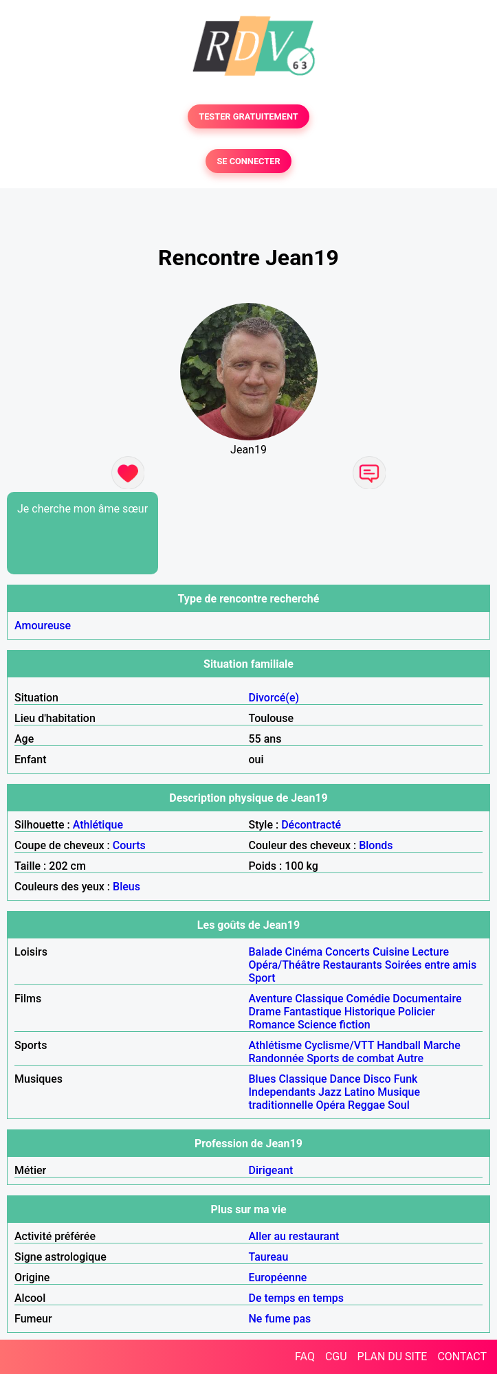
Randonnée (277, 1058)
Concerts (347, 951)
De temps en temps (296, 1298)
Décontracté (311, 824)
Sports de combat (350, 1058)
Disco (376, 1078)
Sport (262, 977)
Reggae (366, 1105)
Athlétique (98, 824)
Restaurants (352, 964)
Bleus (126, 886)
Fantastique (312, 1011)
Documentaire (427, 998)
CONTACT (462, 1356)
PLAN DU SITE (392, 1356)
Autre (410, 1058)
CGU (336, 1356)
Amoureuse (42, 625)
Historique (369, 1011)
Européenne (278, 1277)
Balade (266, 951)
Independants (282, 1092)
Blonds (376, 845)
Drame (265, 1011)
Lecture (430, 951)
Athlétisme (275, 1045)
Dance (345, 1078)
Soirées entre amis (430, 964)
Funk (406, 1078)
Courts (129, 845)
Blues (262, 1078)
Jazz (330, 1092)
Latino (359, 1092)
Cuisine (391, 951)
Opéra (331, 1105)
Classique (319, 998)
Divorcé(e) (274, 697)
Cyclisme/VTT (339, 1045)
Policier (416, 1011)
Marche (442, 1045)
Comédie (368, 998)
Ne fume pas (280, 1318)
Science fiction (334, 1024)
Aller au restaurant (294, 1236)
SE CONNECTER (248, 161)
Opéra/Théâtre (284, 964)
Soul (399, 1105)
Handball (399, 1045)
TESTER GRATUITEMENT (248, 116)
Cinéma (304, 951)
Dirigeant (271, 1170)
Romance (272, 1024)
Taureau (269, 1256)
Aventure (271, 998)
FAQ (305, 1356)
